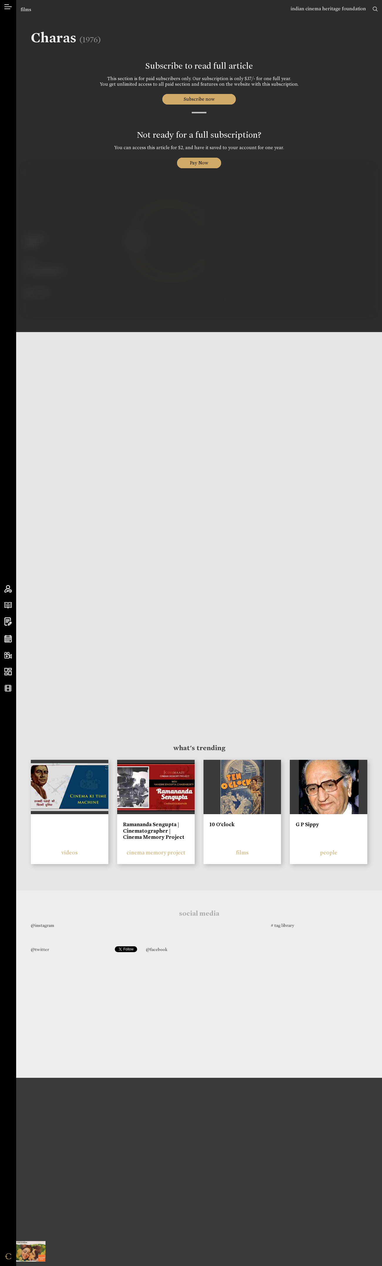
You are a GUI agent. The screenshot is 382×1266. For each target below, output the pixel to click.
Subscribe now (199, 99)
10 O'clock (222, 824)
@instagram (42, 925)
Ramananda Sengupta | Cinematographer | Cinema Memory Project (153, 830)
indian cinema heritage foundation (328, 9)
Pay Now (199, 163)
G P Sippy (307, 824)
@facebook (156, 949)
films (26, 9)
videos (69, 852)
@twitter (40, 949)
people (328, 852)
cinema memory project (156, 852)
